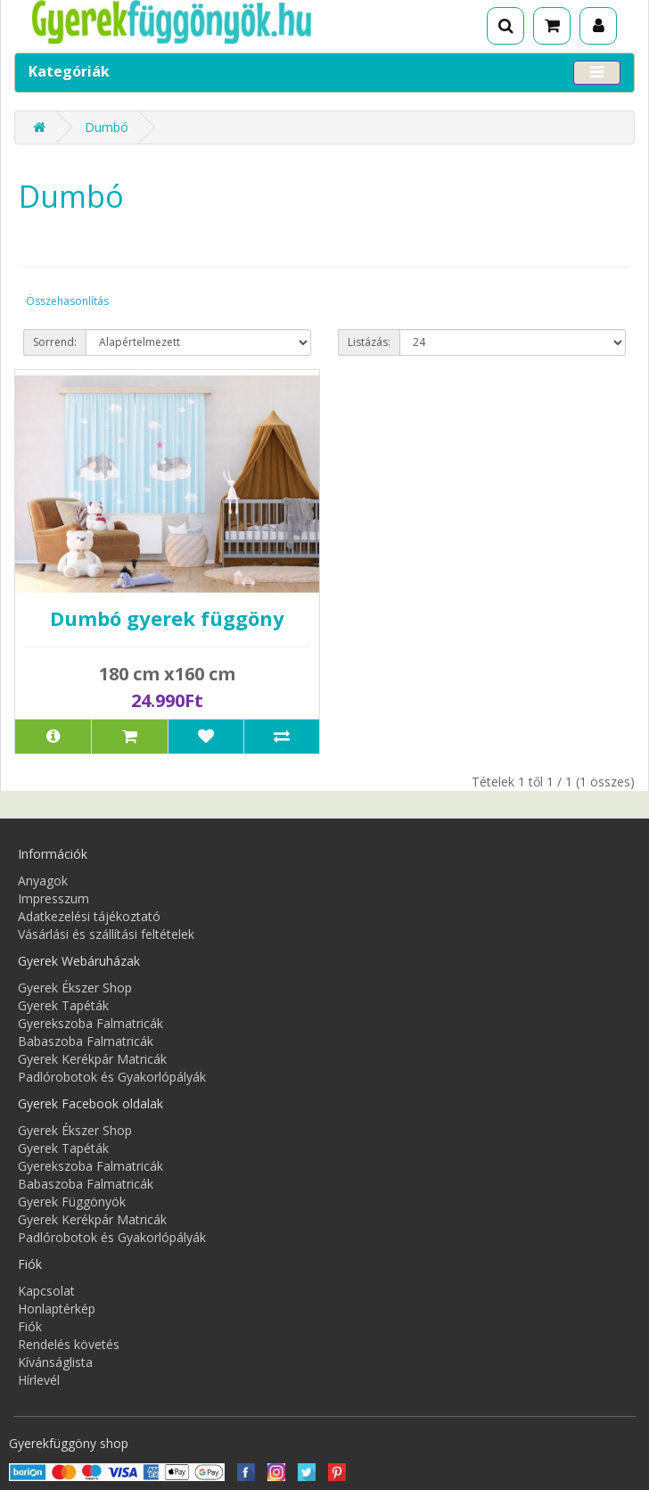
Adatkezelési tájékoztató (89, 916)
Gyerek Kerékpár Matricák (92, 1058)
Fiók (30, 1326)
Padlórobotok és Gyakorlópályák (112, 1076)
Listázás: (369, 342)
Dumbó (106, 127)
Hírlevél (39, 1379)
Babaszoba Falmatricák (85, 1041)
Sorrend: (55, 342)
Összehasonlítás (67, 301)
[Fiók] (598, 26)
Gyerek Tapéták (63, 1005)
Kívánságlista (55, 1362)
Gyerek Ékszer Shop (75, 987)
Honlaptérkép (56, 1308)
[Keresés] (505, 26)
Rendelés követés (68, 1344)
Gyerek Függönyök (72, 1201)
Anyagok (43, 880)
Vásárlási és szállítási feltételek (106, 934)
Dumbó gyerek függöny (167, 618)
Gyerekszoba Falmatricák (90, 1023)
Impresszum (53, 898)
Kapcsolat (46, 1290)
